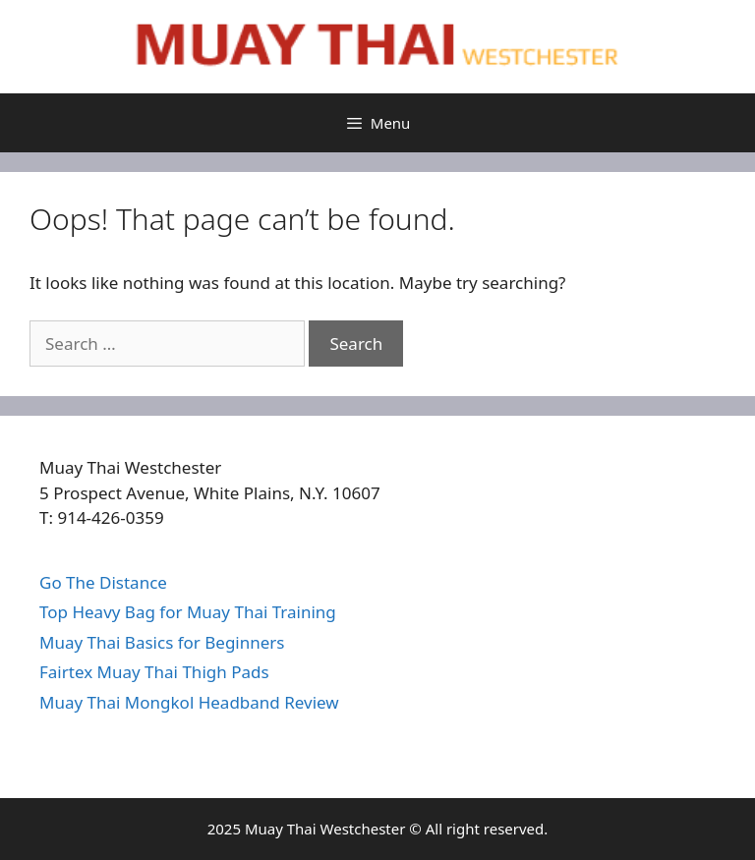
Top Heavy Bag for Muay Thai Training (187, 612)
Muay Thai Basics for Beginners (162, 642)
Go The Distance (103, 582)
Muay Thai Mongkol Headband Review (189, 702)
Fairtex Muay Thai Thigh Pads (154, 671)
